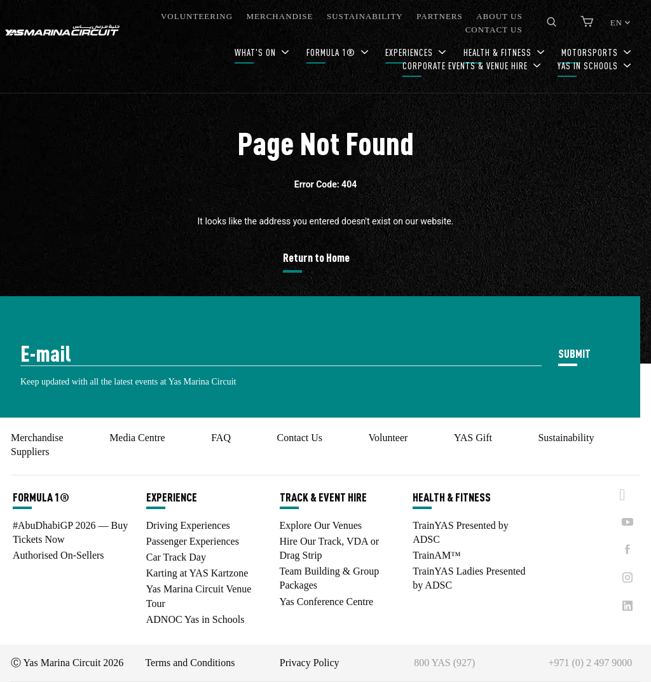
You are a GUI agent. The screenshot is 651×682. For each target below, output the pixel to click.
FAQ (221, 437)
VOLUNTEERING (197, 16)
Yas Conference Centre (327, 601)
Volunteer (388, 437)
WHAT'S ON (256, 52)
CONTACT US (494, 29)
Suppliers (30, 451)
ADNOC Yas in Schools (195, 619)
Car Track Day (176, 557)
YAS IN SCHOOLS (589, 66)
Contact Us (299, 437)
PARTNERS (439, 16)
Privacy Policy (309, 662)
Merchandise (37, 437)
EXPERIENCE (171, 497)
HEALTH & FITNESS (452, 497)
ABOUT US (499, 16)
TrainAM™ (437, 555)
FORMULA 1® (332, 52)
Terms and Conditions (190, 662)
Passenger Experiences (192, 541)
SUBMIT (574, 353)
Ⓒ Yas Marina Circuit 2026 (67, 662)
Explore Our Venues (321, 525)
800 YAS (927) (444, 662)
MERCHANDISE (280, 16)
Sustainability (566, 437)
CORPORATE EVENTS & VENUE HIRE (466, 66)
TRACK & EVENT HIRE (323, 497)
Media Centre (137, 437)
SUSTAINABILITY (365, 16)
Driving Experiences (188, 525)
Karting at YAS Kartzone (197, 573)
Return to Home (316, 257)
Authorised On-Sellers (58, 555)
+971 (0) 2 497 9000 (591, 662)
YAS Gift (473, 437)
